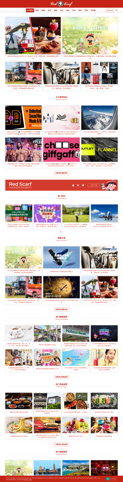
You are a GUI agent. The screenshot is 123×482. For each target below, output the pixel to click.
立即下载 (93, 185)
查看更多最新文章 (61, 309)
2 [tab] (62, 232)
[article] (33, 38)
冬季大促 (110, 10)
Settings (113, 479)
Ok (108, 479)
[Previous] (8, 217)
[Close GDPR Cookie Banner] (120, 479)
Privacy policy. (28, 480)
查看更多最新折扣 (61, 173)
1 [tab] (61, 232)
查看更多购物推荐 (61, 377)
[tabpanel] (19, 217)
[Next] (115, 217)
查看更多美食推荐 (61, 444)
